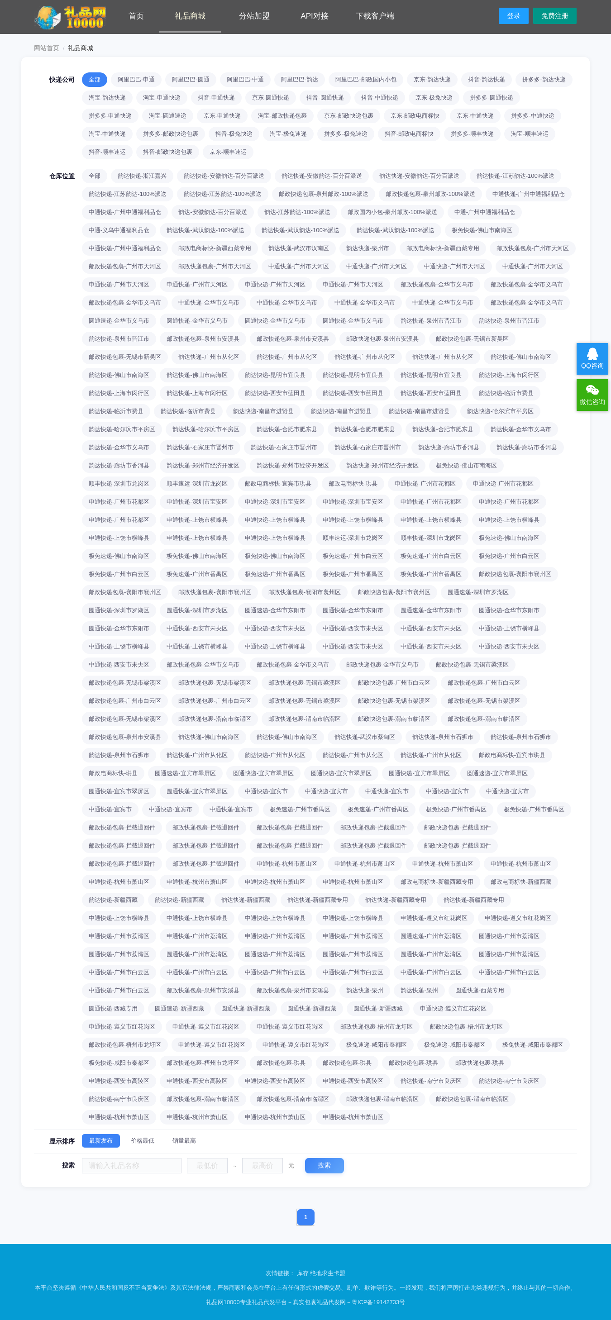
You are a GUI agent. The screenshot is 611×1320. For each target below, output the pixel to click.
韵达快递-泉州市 (367, 248)
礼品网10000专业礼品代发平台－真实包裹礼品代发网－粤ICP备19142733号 (306, 1302)
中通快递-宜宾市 (266, 791)
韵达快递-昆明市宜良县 (275, 375)
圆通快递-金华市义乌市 (197, 320)
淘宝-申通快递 (161, 97)
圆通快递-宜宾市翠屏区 (263, 773)
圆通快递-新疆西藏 (245, 1008)
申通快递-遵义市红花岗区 (434, 918)
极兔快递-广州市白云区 (509, 556)
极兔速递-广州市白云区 (353, 556)
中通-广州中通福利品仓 (484, 212)
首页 (136, 16)
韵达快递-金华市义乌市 (521, 429)
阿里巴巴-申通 (136, 79)
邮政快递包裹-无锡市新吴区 (472, 338)
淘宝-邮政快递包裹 (282, 115)
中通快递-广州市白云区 (119, 972)
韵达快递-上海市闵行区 (509, 375)
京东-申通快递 (222, 115)
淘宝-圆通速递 (167, 115)
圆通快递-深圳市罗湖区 (119, 610)
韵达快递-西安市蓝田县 (275, 393)
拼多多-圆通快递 (491, 97)
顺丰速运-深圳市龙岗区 (197, 483)
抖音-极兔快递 (234, 133)
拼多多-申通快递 (110, 115)
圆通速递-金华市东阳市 (275, 610)
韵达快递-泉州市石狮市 (442, 737)
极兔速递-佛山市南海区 (509, 537)
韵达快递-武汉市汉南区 (298, 248)
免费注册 (554, 15)
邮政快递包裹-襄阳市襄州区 (515, 574)
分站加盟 (254, 16)
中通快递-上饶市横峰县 (509, 628)
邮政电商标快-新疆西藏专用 (214, 248)
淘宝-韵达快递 (107, 97)
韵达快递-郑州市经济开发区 (203, 465)
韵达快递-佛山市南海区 (521, 356)
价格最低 (142, 1140)
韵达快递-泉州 (364, 990)
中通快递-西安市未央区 (197, 628)
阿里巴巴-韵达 (299, 79)
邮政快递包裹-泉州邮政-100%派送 (323, 194)
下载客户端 (375, 16)
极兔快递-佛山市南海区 (482, 230)
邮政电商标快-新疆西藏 (521, 881)
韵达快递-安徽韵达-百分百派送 (224, 175)
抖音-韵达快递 (486, 79)
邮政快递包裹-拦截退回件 (122, 827)
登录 (513, 15)
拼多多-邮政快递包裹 (170, 133)
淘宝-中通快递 (107, 133)
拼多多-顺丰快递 (472, 133)
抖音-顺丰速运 (107, 151)
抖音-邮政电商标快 (409, 133)
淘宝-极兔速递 (288, 133)
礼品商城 (190, 16)
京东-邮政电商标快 (415, 115)
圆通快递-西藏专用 (479, 990)
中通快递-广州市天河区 (298, 266)
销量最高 (184, 1140)
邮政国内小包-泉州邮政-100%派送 (392, 212)
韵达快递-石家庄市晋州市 (200, 447)
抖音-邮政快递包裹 (167, 151)
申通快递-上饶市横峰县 (197, 519)
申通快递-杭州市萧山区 (287, 863)
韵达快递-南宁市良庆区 (431, 1080)
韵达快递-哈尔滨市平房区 (500, 411)
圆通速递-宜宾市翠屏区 (185, 773)
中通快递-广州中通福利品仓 (528, 194)
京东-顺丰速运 (228, 151)
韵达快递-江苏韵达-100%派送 (515, 175)
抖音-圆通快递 (325, 97)
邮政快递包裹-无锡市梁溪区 (472, 664)
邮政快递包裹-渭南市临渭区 (214, 718)
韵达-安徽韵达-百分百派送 (212, 212)
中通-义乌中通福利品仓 (119, 230)
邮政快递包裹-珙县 (281, 1062)
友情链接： (281, 1273)
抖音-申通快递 (216, 97)
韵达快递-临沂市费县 (506, 393)
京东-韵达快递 (432, 79)
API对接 (314, 16)
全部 (94, 79)
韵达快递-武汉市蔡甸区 (364, 737)
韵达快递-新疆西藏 (113, 899)
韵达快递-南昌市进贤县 (263, 411)
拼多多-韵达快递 (543, 79)
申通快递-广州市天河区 (119, 284)
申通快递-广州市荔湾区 (119, 936)
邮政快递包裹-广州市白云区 (394, 682)
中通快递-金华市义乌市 (208, 302)
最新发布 (101, 1140)
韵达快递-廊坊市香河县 (448, 447)
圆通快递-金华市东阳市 (353, 610)
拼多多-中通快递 (532, 115)
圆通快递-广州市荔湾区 (509, 936)
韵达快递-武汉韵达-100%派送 (205, 230)
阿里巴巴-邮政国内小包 (365, 79)
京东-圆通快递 (270, 97)
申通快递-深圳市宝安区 (197, 501)
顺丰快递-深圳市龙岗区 (119, 483)
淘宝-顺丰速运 (529, 133)
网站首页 (46, 48)
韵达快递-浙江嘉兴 (142, 175)
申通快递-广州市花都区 (425, 483)
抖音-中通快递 (379, 97)
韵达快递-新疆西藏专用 (317, 899)
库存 (303, 1273)
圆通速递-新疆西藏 (179, 1008)
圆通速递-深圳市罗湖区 (478, 592)
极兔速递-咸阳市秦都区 (376, 1044)
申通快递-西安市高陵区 (119, 1080)
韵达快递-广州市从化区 (208, 356)
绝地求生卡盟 (327, 1273)
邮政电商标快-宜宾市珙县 (278, 483)
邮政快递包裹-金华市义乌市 (437, 284)
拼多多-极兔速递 (345, 133)
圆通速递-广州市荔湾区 (431, 936)
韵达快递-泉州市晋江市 (431, 320)
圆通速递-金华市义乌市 (119, 320)
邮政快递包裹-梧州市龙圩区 (376, 1026)
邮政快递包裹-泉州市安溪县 (203, 338)
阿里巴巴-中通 (245, 79)
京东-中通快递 (475, 115)
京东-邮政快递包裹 (348, 115)
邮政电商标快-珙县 (353, 483)
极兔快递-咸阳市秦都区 (532, 1044)
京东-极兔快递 (434, 97)
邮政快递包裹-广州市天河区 (532, 248)
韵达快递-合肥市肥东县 (287, 429)
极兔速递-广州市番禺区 (197, 574)
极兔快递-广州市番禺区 (353, 574)
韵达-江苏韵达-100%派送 (297, 212)
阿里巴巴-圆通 (190, 79)
